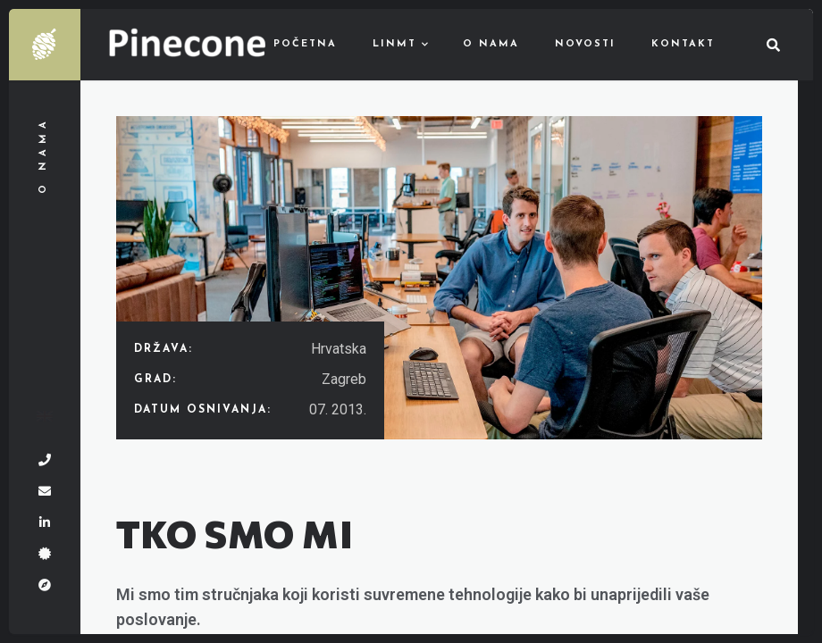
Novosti (585, 44)
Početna (305, 44)
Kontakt (683, 44)
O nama (491, 44)
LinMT (394, 44)
